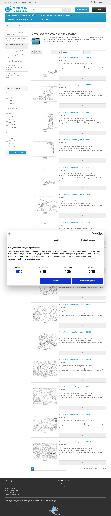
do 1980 (10, 138)
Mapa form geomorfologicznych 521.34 (75, 359)
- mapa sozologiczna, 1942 (14, 51)
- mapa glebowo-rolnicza (14, 61)
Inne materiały (45, 19)
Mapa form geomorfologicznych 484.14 (75, 57)
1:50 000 (10, 103)
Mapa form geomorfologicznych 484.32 (75, 112)
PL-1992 (9, 117)
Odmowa (55, 281)
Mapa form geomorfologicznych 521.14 (75, 195)
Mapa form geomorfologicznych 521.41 (75, 387)
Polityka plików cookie (11, 490)
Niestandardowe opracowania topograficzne (56, 15)
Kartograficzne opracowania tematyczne (22, 19)
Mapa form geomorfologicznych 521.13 (75, 167)
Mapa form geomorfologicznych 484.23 (75, 85)
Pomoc (7, 484)
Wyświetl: (87, 52)
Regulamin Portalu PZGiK (12, 486)
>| (33, 472)
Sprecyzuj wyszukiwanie (17, 153)
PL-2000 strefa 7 (12, 127)
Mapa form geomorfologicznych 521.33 (75, 332)
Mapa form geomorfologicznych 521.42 (75, 414)
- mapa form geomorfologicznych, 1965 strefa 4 (14, 67)
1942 (8, 114)
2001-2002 (10, 146)
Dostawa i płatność (10, 492)
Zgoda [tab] (22, 240)
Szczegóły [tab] (55, 240)
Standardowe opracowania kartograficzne (22, 15)
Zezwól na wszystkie (87, 281)
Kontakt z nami (61, 484)
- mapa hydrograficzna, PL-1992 (14, 56)
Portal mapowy (82, 10)
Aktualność (9, 133)
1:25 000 (10, 100)
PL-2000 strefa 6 (12, 125)
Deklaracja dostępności (12, 495)
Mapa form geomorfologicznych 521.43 (75, 442)
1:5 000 (9, 98)
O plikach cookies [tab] (88, 240)
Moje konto (98, 2)
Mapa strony (61, 486)
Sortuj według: (56, 52)
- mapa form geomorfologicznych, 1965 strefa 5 (14, 76)
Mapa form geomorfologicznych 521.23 (75, 222)
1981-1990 (10, 141)
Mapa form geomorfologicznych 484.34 (75, 140)
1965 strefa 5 (11, 122)
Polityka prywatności (11, 488)
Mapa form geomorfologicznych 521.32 (75, 304)
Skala (7, 92)
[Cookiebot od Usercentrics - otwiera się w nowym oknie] (93, 233)
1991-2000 (10, 143)
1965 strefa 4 (11, 119)
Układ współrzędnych (12, 109)
